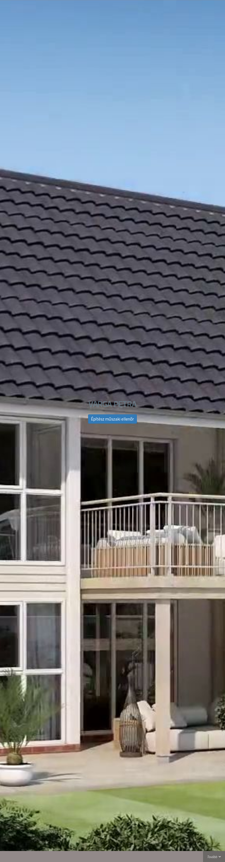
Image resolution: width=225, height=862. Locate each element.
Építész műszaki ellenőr (112, 418)
